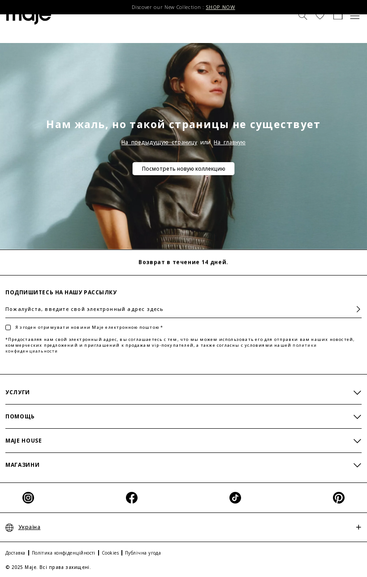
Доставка (15, 553)
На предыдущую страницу (159, 142)
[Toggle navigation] (355, 15)
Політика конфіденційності (63, 553)
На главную (230, 142)
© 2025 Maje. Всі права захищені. (48, 567)
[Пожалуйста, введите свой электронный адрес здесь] (183, 309)
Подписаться (355, 309)
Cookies (110, 553)
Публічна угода (143, 553)
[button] (319, 15)
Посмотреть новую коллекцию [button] (183, 168)
